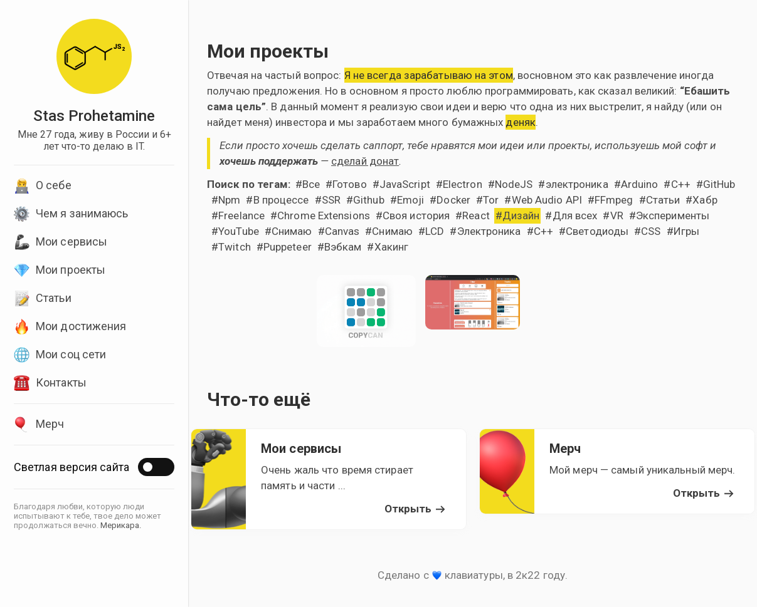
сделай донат (365, 161)
